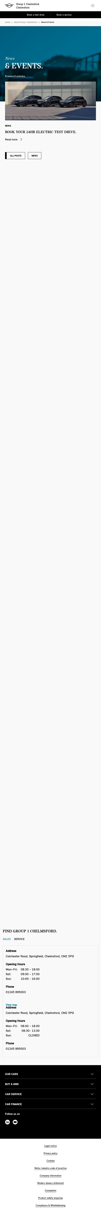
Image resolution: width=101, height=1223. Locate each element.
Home (7, 22)
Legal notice (50, 1145)
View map (11, 1004)
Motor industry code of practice (51, 1168)
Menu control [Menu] (93, 6)
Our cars (11, 1074)
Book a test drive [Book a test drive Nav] (35, 14)
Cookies (51, 1160)
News (35, 155)
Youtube (15, 1122)
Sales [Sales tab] (7, 939)
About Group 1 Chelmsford (25, 22)
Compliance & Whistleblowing (50, 1205)
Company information (50, 1175)
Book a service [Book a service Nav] (64, 14)
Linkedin (7, 1122)
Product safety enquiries (50, 1198)
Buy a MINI (11, 1084)
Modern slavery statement (50, 1183)
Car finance (13, 1104)
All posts (15, 155)
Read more (11, 139)
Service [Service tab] (19, 939)
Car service (13, 1094)
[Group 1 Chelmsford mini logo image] (22, 6)
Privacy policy (50, 1153)
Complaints (50, 1190)
